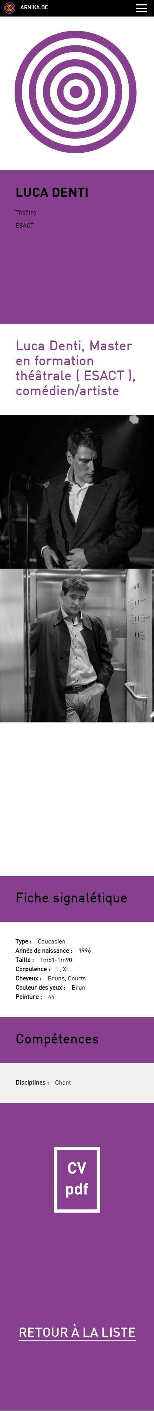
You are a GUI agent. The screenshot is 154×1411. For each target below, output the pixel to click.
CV (77, 1180)
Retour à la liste (77, 1333)
